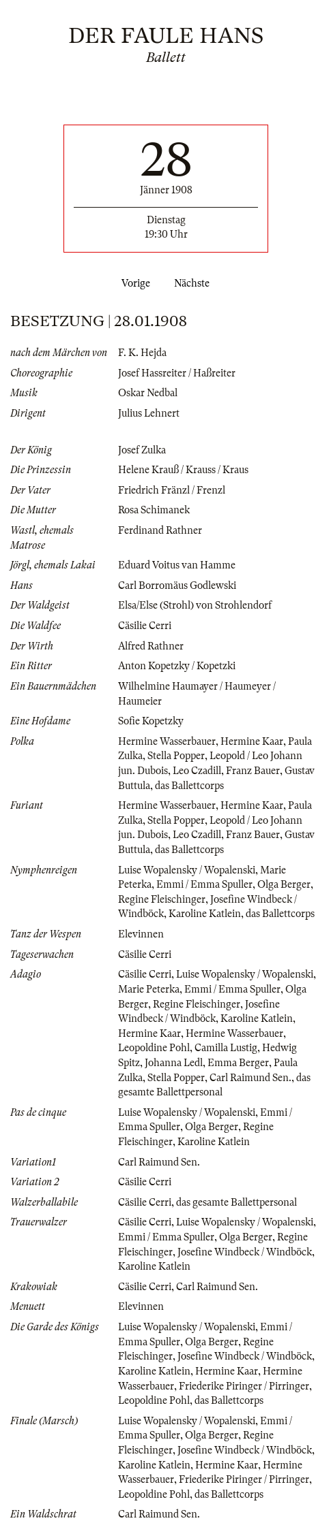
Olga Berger (284, 884)
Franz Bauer (253, 770)
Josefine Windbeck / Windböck (244, 1252)
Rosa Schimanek (154, 509)
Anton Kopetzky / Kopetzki (176, 665)
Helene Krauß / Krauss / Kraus (183, 469)
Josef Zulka (142, 450)
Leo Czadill (197, 770)
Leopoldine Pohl (154, 1047)
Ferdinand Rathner (160, 530)
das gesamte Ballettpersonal (236, 1202)
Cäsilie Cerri (144, 625)
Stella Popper (176, 755)
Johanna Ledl (174, 1062)
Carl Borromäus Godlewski (177, 585)
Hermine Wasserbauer (167, 741)
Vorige (133, 283)
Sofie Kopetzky (151, 721)
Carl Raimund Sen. (250, 1077)
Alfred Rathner (151, 646)
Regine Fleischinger (161, 899)
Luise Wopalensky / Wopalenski (186, 870)
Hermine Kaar (251, 741)
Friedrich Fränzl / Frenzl (171, 490)
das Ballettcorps (189, 785)
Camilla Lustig (226, 1047)
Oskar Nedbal (147, 392)
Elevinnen (141, 934)
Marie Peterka (148, 989)
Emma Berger (238, 1062)
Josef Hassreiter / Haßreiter (176, 373)
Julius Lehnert (148, 413)
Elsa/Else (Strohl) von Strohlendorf (195, 605)
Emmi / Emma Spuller (204, 884)
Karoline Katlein (205, 913)
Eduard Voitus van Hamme (176, 565)
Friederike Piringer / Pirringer (244, 1386)
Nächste (194, 283)
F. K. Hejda (142, 352)
